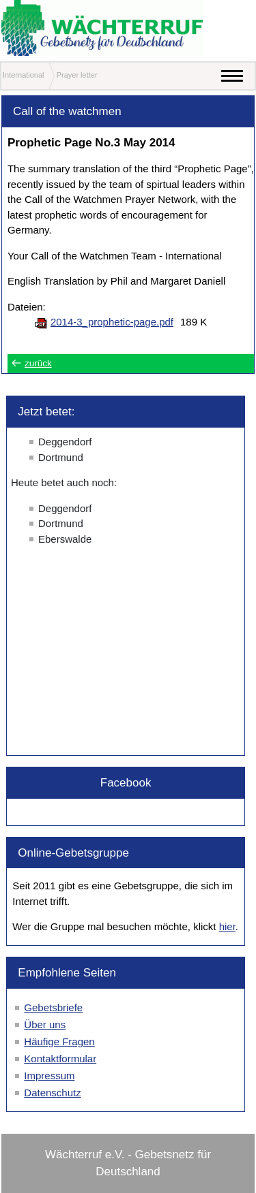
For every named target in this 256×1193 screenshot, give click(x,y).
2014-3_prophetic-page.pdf (112, 322)
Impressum (49, 1075)
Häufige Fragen (59, 1041)
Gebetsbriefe (53, 1007)
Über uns (45, 1024)
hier (227, 926)
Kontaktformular (60, 1058)
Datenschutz (52, 1092)
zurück (38, 363)
